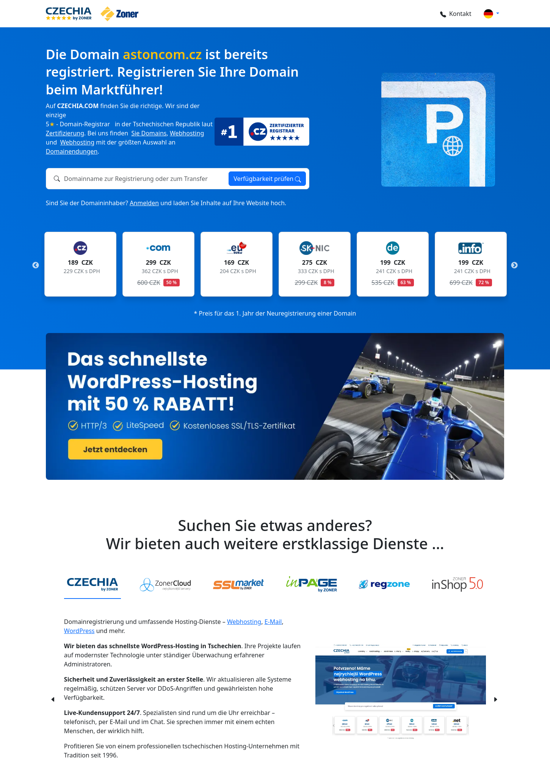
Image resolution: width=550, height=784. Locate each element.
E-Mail (273, 621)
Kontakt (455, 13)
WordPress (79, 631)
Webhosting (187, 133)
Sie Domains (148, 133)
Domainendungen (72, 151)
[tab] (92, 585)
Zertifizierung (65, 133)
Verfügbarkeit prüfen (267, 178)
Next (514, 265)
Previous (35, 265)
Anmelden (144, 203)
